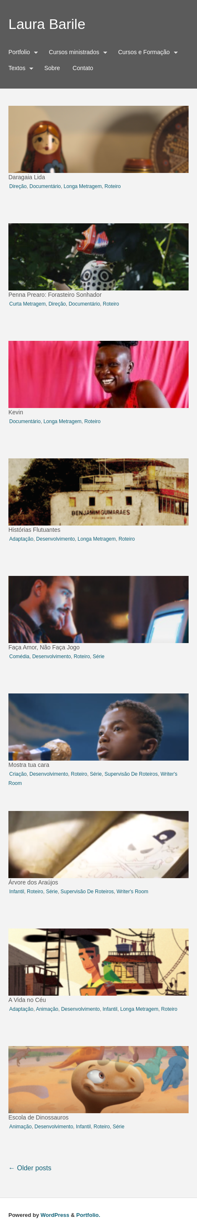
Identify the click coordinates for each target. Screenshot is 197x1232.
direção (17, 186)
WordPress (55, 1215)
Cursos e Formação (146, 53)
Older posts (29, 1168)
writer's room (132, 892)
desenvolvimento (55, 539)
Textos (19, 69)
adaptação (21, 539)
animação (47, 1009)
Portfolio (21, 53)
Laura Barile (46, 24)
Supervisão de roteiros (131, 774)
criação (17, 774)
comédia (19, 656)
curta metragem (27, 304)
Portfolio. (88, 1215)
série (99, 656)
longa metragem (82, 186)
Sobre (52, 68)
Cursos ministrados (76, 53)
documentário (45, 186)
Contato (83, 68)
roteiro (113, 186)
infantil (16, 892)
